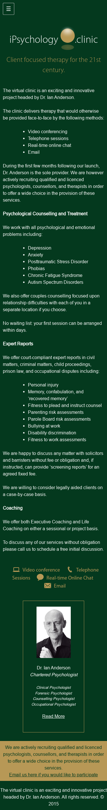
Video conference (35, 570)
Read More (53, 716)
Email (53, 586)
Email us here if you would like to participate (53, 774)
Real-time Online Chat (63, 578)
